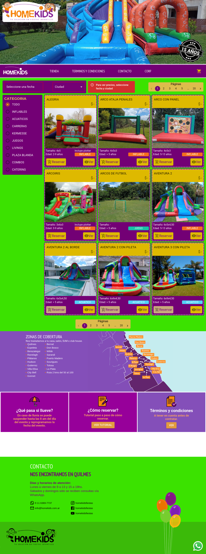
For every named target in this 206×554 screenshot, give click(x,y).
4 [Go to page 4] (175, 88)
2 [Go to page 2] (163, 88)
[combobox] (69, 87)
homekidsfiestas (81, 503)
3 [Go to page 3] (169, 88)
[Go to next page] (200, 88)
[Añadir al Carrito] (89, 162)
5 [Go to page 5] (182, 88)
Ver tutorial (103, 425)
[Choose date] (22, 87)
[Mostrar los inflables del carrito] (199, 71)
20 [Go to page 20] (194, 88)
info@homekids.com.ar (45, 508)
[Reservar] (56, 162)
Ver (171, 425)
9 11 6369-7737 (41, 503)
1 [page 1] (157, 88)
